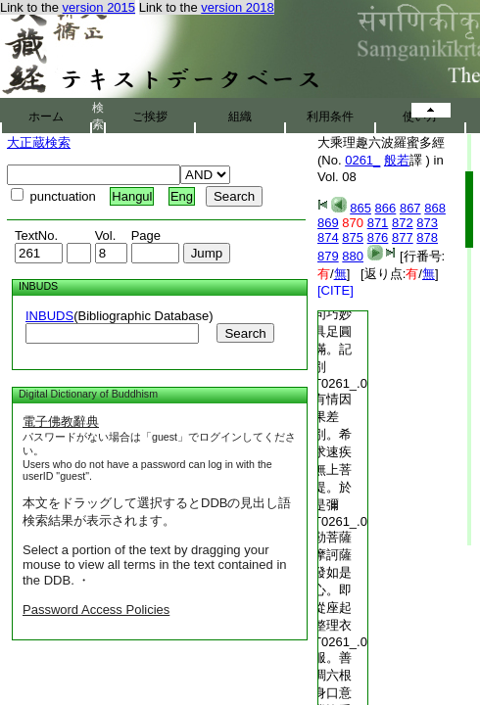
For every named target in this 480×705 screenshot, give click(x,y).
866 (386, 208)
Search (244, 333)
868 (435, 208)
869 (328, 222)
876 (378, 237)
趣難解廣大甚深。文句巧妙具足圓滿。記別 (332, 314)
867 (410, 208)
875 (352, 237)
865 (360, 208)
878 (427, 237)
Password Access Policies (96, 609)
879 (328, 256)
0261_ (362, 160)
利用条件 (330, 116)
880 (352, 256)
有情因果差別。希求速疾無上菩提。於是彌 (332, 452)
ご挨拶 (150, 116)
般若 (396, 160)
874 (328, 237)
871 (378, 222)
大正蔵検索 (39, 142)
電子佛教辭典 (61, 421)
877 (402, 237)
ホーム (46, 116)
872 (402, 222)
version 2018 (237, 7)
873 (427, 222)
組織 (240, 116)
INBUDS (49, 315)
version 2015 (99, 7)
